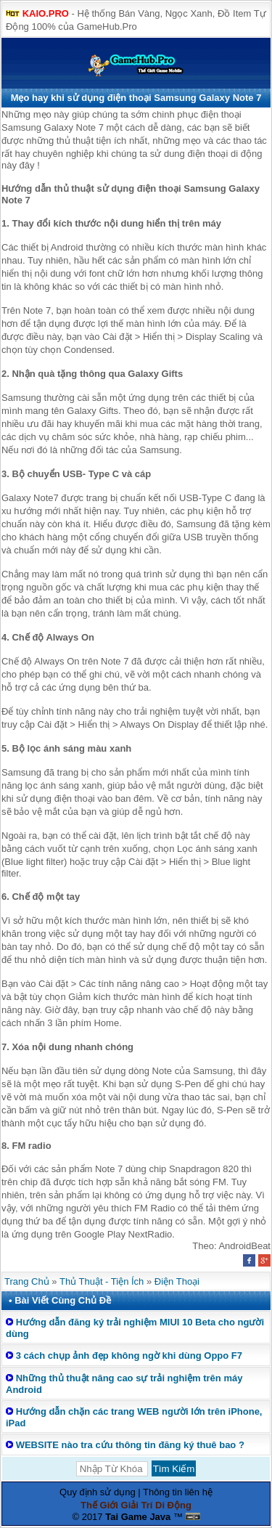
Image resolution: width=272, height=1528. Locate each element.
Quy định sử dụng (97, 1492)
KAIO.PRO (45, 13)
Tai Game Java (137, 1516)
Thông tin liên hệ (178, 1492)
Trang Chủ (26, 1281)
